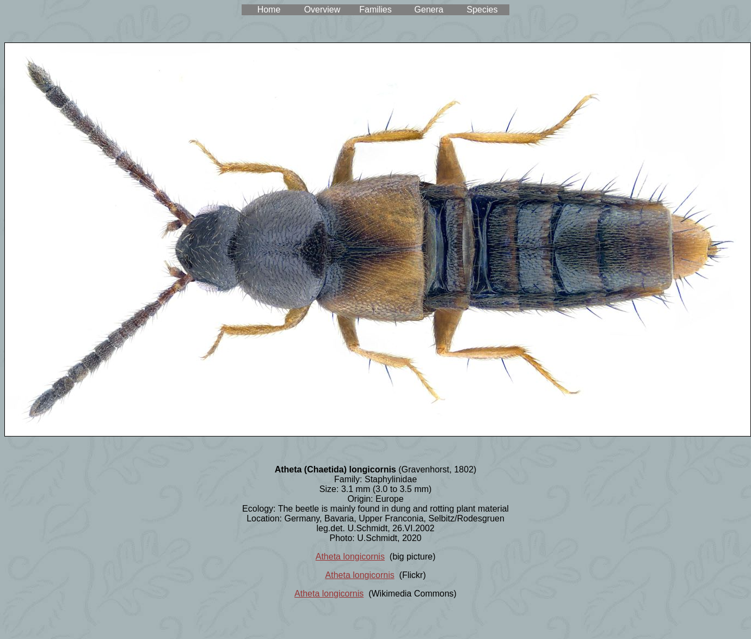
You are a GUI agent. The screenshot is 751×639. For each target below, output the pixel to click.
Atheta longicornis (350, 556)
